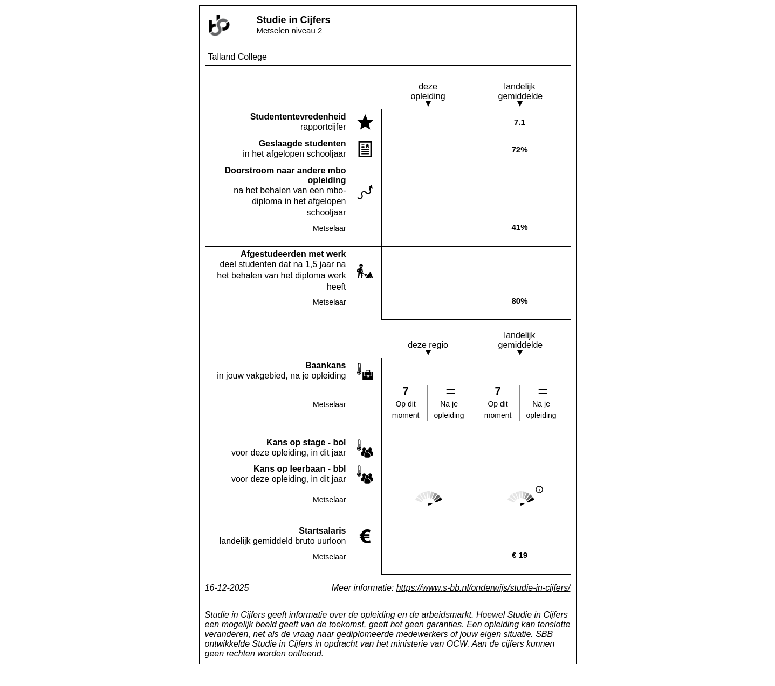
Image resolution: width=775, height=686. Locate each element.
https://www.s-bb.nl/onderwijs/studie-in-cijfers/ (483, 587)
